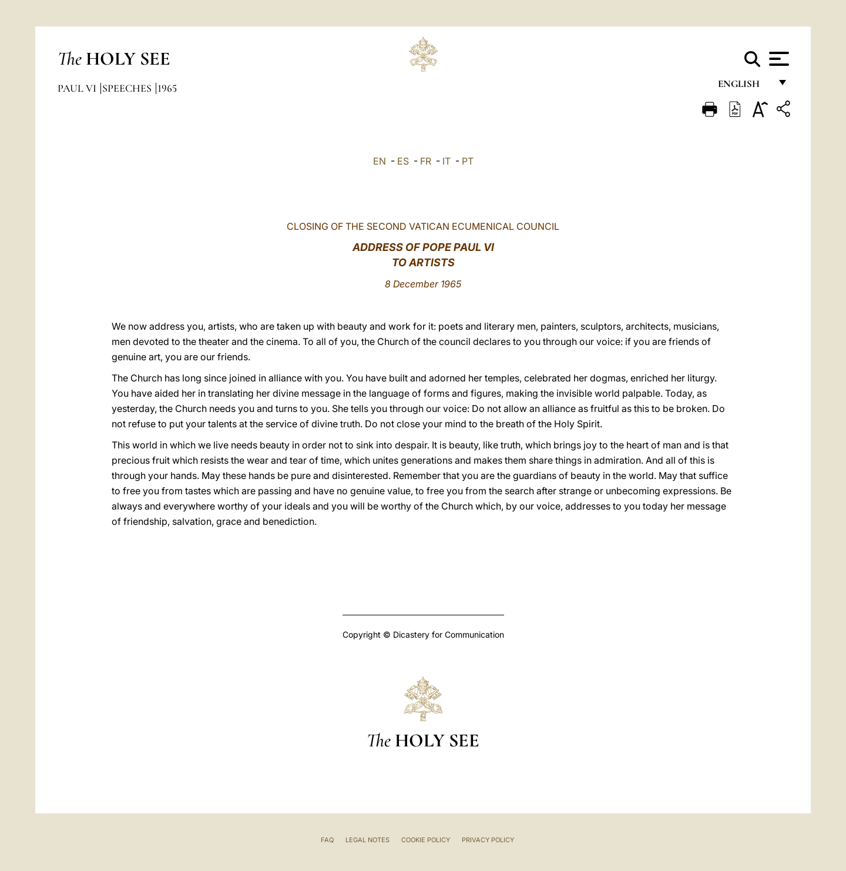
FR (425, 161)
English (744, 87)
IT (446, 161)
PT (468, 161)
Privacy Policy (488, 840)
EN (379, 161)
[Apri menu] (777, 59)
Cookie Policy (425, 840)
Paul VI (78, 88)
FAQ (327, 840)
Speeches (128, 88)
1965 (167, 88)
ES (403, 161)
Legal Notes (367, 840)
